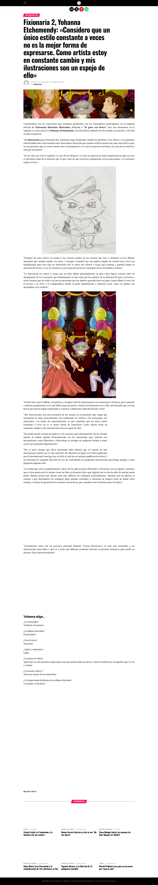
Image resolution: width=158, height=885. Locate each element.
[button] (25, 3)
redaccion (37, 84)
